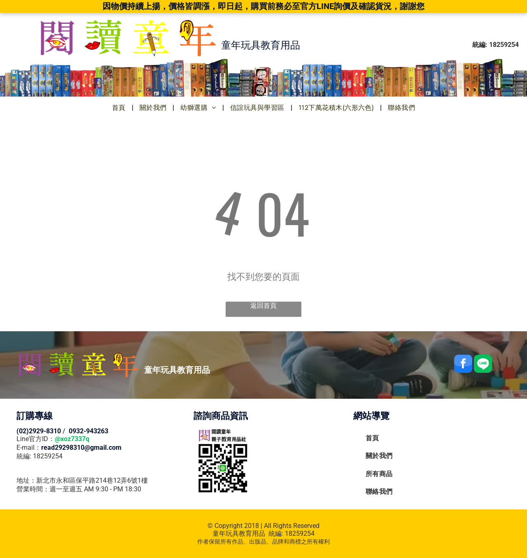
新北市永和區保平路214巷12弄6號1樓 (92, 480)
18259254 (300, 533)
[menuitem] (119, 107)
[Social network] (483, 365)
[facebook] (463, 365)
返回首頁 (263, 305)
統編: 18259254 (39, 456)
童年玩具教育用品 (238, 533)
